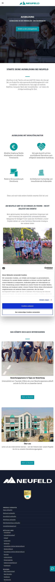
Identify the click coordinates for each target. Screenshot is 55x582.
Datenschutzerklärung (10, 563)
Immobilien (7, 532)
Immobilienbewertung (9, 526)
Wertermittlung (8, 549)
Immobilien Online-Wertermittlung (14, 546)
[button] (3, 246)
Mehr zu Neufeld (27, 397)
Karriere (6, 554)
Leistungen (7, 541)
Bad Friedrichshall (9, 571)
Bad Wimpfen (8, 574)
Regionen (6, 543)
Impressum (7, 565)
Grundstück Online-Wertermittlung (14, 552)
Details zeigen (44, 300)
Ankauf (6, 538)
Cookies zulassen (27, 306)
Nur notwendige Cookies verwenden (27, 312)
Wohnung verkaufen (9, 513)
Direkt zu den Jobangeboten (27, 29)
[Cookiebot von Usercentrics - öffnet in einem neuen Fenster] (44, 268)
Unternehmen (8, 557)
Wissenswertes (8, 560)
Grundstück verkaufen (9, 516)
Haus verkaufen (7, 510)
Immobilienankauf (9, 535)
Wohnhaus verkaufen (9, 519)
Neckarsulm (7, 579)
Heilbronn (7, 577)
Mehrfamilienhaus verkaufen (11, 523)
